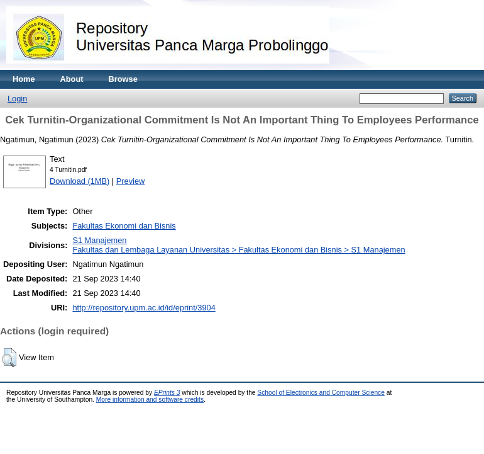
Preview (130, 181)
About (72, 79)
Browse (123, 79)
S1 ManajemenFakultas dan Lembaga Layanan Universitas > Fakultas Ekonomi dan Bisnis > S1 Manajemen (238, 245)
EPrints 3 (167, 392)
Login (17, 98)
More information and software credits (150, 399)
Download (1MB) (79, 181)
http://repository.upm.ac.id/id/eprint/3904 (143, 307)
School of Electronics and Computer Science (321, 392)
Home (24, 79)
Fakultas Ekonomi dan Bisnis (123, 225)
